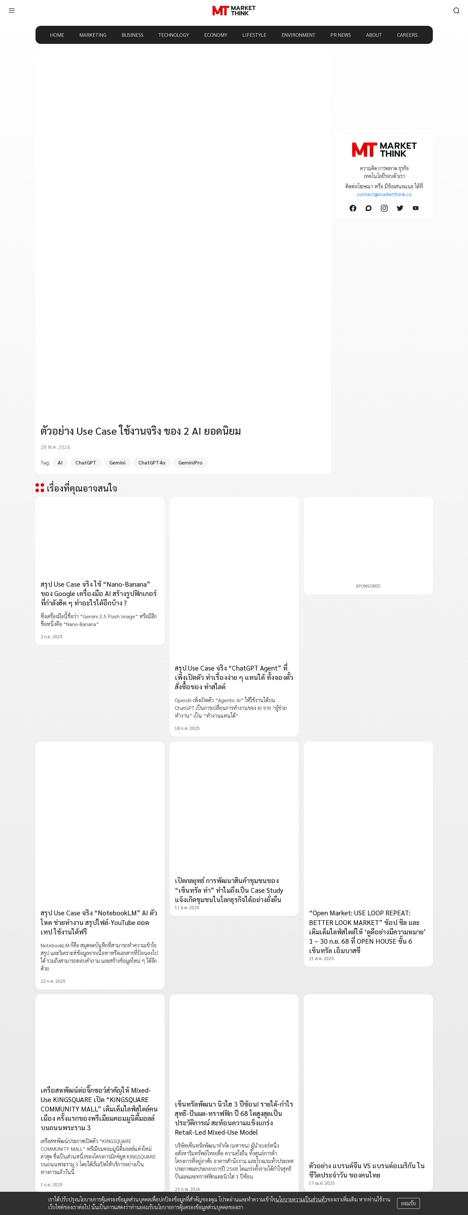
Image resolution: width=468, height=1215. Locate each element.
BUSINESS (133, 34)
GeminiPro (190, 462)
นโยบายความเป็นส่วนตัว (301, 1199)
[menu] (11, 10)
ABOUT (374, 34)
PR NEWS (340, 34)
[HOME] (234, 10)
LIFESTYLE (254, 34)
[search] (456, 10)
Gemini (117, 462)
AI (60, 462)
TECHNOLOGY (173, 34)
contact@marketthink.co (384, 194)
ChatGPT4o (151, 462)
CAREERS (407, 34)
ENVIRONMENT (298, 34)
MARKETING (92, 34)
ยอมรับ (408, 1203)
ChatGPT (85, 462)
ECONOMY (215, 34)
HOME (57, 34)
